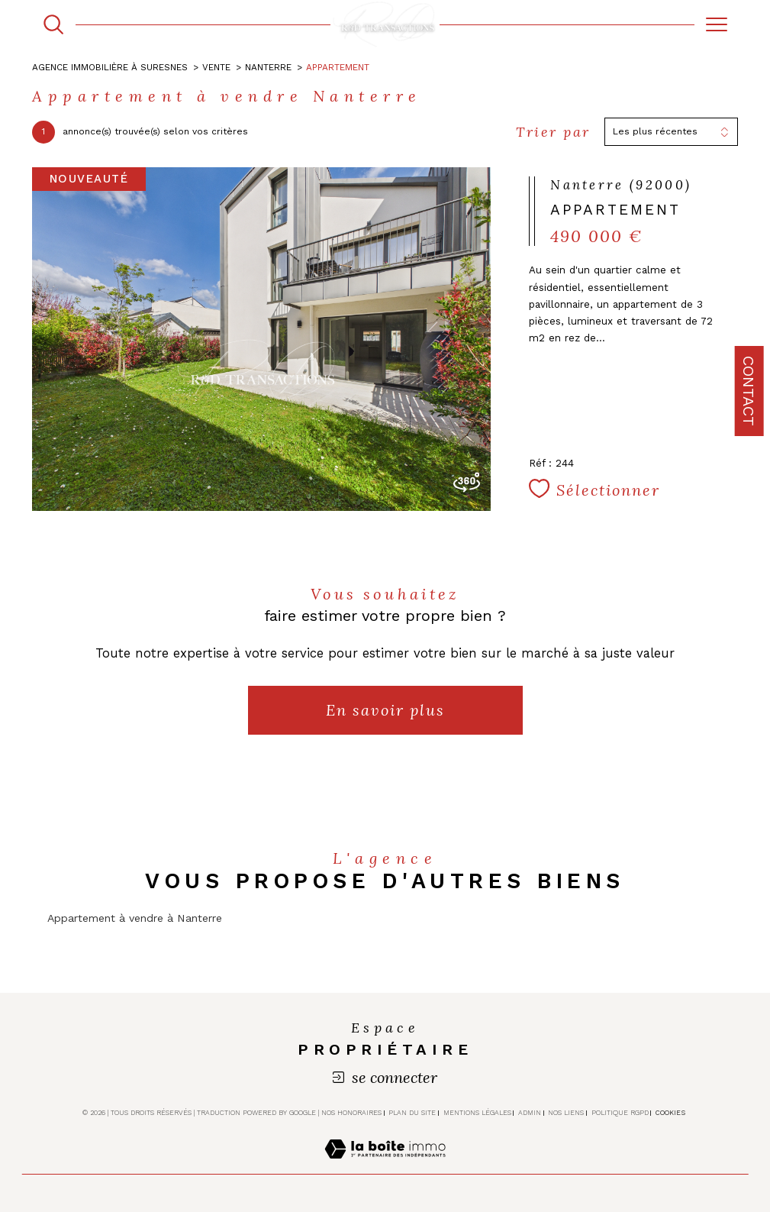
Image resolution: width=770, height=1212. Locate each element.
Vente (216, 67)
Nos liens (566, 1113)
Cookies (670, 1113)
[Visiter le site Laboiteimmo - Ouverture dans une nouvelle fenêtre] (385, 1165)
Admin (529, 1113)
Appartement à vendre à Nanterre (134, 918)
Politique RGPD (620, 1113)
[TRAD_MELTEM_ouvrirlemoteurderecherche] (53, 24)
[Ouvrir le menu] (715, 24)
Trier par (553, 132)
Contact (748, 391)
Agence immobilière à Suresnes (110, 67)
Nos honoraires (351, 1113)
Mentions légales (477, 1113)
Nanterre (268, 67)
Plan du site (412, 1113)
